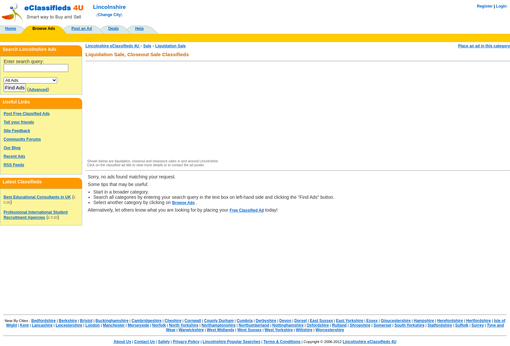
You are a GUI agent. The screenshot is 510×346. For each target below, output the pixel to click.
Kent (24, 325)
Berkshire (68, 320)
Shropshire (360, 325)
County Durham (219, 320)
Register (485, 6)
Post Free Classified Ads (27, 113)
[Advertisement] (285, 111)
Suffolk (462, 325)
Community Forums (22, 139)
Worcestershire (329, 330)
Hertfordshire (478, 320)
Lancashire (42, 325)
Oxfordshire (318, 325)
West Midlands (220, 330)
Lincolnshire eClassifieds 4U (112, 46)
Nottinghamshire (288, 325)
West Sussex (249, 330)
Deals (113, 28)
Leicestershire (69, 325)
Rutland (339, 325)
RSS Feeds (14, 165)
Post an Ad (81, 28)
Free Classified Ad (247, 210)
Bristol (86, 320)
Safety (164, 341)
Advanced (38, 89)
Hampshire (424, 320)
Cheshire (173, 320)
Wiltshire (304, 330)
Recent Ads (14, 156)
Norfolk (159, 325)
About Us (122, 341)
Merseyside (138, 325)
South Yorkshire (409, 325)
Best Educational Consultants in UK (37, 197)
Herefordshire (450, 320)
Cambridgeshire (146, 320)
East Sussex (321, 320)
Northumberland (254, 325)
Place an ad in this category (484, 46)
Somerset (382, 325)
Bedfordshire (43, 320)
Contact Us (144, 341)
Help (139, 28)
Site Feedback (17, 130)
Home (10, 28)
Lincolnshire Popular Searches (231, 341)
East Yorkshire (349, 320)
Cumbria (245, 320)
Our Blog (12, 148)
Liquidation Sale (170, 46)
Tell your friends (19, 122)
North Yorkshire (183, 325)
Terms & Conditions (282, 341)
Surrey (478, 325)
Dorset (300, 320)
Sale (147, 46)
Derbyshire (266, 320)
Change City (109, 14)
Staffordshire (440, 325)
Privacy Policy (186, 341)
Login (501, 6)
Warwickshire (191, 330)
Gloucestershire (396, 320)
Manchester (114, 325)
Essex (372, 320)
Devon (285, 320)
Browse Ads (44, 28)
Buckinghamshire (111, 320)
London (92, 325)
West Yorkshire (279, 330)
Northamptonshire (218, 325)
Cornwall (192, 320)
